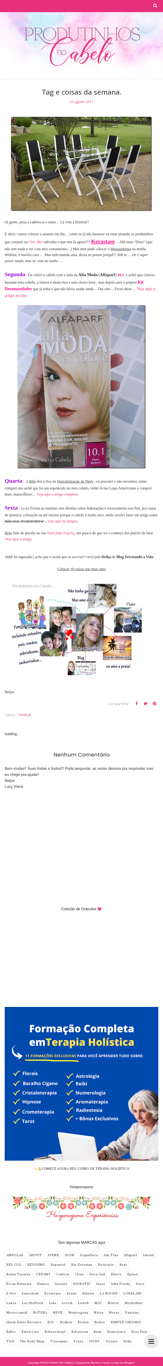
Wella (127, 1341)
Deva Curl (97, 1274)
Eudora (43, 1284)
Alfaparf (130, 1255)
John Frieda (120, 1284)
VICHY (94, 1341)
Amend (148, 1255)
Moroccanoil (16, 1313)
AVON (69, 1255)
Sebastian (79, 1332)
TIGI (10, 1341)
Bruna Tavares (18, 1274)
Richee (99, 1322)
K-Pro (11, 1293)
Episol (132, 1274)
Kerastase (52, 1293)
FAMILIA (24, 715)
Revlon (83, 1322)
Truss (78, 1341)
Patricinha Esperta (60, 533)
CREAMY (43, 1274)
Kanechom (30, 1293)
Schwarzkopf (55, 1332)
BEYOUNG (36, 1265)
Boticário (106, 1265)
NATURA (40, 1313)
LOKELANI (132, 1293)
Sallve (11, 1332)
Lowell (83, 1303)
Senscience (116, 1332)
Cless (79, 1274)
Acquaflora (89, 1255)
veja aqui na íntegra (62, 521)
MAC (98, 1303)
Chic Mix (36, 242)
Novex (114, 1313)
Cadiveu (62, 1274)
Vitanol (111, 1341)
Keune (72, 1293)
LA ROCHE (109, 1293)
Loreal (67, 1303)
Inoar (100, 1284)
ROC (51, 1322)
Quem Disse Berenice (24, 1322)
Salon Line (30, 1332)
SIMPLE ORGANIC (126, 1322)
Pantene (132, 1313)
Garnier (61, 1284)
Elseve (116, 1274)
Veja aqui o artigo (18, 539)
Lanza (11, 1303)
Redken (66, 1322)
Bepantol (58, 1265)
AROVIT (35, 1255)
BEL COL (14, 1265)
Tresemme (59, 1341)
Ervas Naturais (19, 1284)
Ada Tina (110, 1255)
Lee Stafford (32, 1303)
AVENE (53, 1255)
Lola (52, 1303)
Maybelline (134, 1303)
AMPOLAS (14, 1255)
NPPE (58, 1313)
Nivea (98, 1313)
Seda (98, 1332)
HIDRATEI (82, 1284)
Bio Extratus (81, 1265)
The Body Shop (32, 1341)
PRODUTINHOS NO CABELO (57, 1362)
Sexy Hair (139, 1332)
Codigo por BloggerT (123, 1362)
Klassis (88, 1293)
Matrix (113, 1303)
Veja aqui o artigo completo (57, 494)
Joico (140, 1284)
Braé (123, 1265)
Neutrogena (78, 1313)
